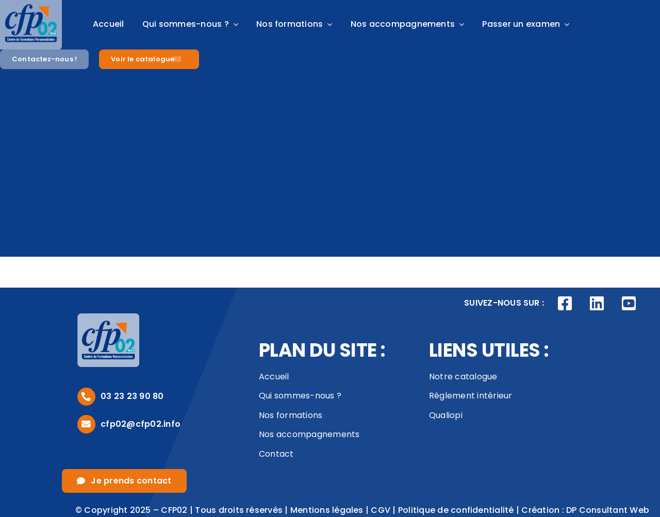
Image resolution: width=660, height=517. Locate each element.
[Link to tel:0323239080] (86, 397)
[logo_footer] (108, 317)
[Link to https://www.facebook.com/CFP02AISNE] (565, 304)
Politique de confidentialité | (459, 510)
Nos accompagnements (309, 434)
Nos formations (290, 415)
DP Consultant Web (607, 510)
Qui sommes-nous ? (300, 396)
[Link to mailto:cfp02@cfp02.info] (86, 424)
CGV (380, 510)
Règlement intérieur (471, 396)
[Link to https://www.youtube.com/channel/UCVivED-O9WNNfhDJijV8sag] (629, 304)
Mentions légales (327, 510)
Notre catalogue (463, 376)
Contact (276, 454)
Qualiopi (446, 415)
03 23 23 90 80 (132, 396)
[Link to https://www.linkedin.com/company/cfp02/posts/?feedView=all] (597, 304)
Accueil (274, 376)
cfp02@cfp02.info (140, 424)
